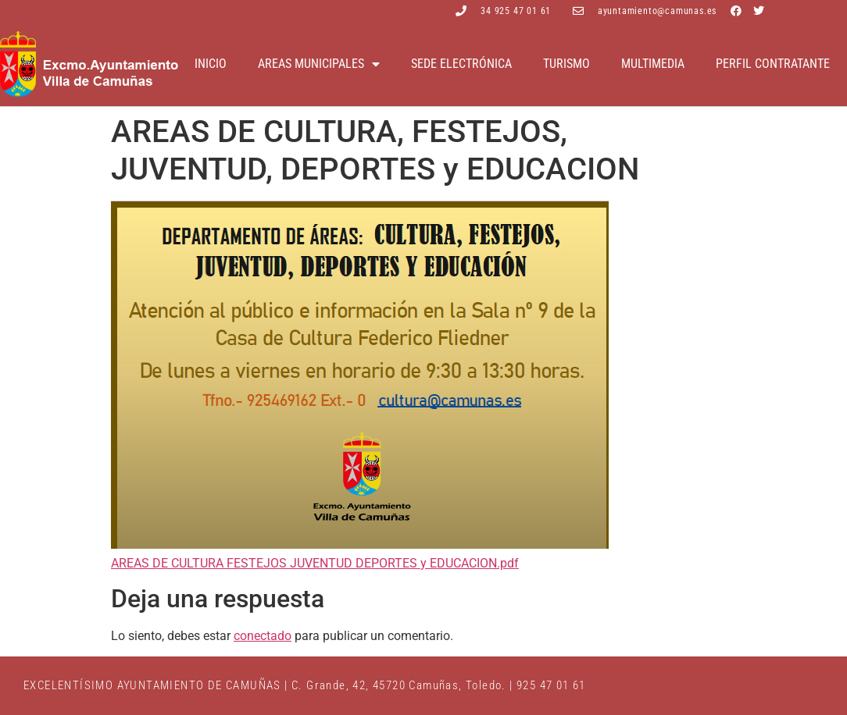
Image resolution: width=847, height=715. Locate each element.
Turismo (566, 63)
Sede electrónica (461, 63)
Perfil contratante (773, 63)
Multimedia (652, 63)
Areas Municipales (319, 64)
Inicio (211, 63)
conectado (262, 635)
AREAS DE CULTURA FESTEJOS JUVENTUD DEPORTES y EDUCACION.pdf (315, 563)
